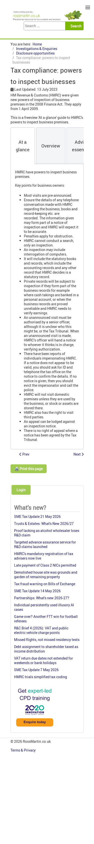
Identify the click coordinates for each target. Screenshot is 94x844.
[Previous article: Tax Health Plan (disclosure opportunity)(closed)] (24, 454)
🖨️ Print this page (29, 468)
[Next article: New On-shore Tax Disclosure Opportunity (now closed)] (78, 454)
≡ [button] (88, 7)
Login (21, 489)
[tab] (23, 145)
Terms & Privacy (23, 750)
